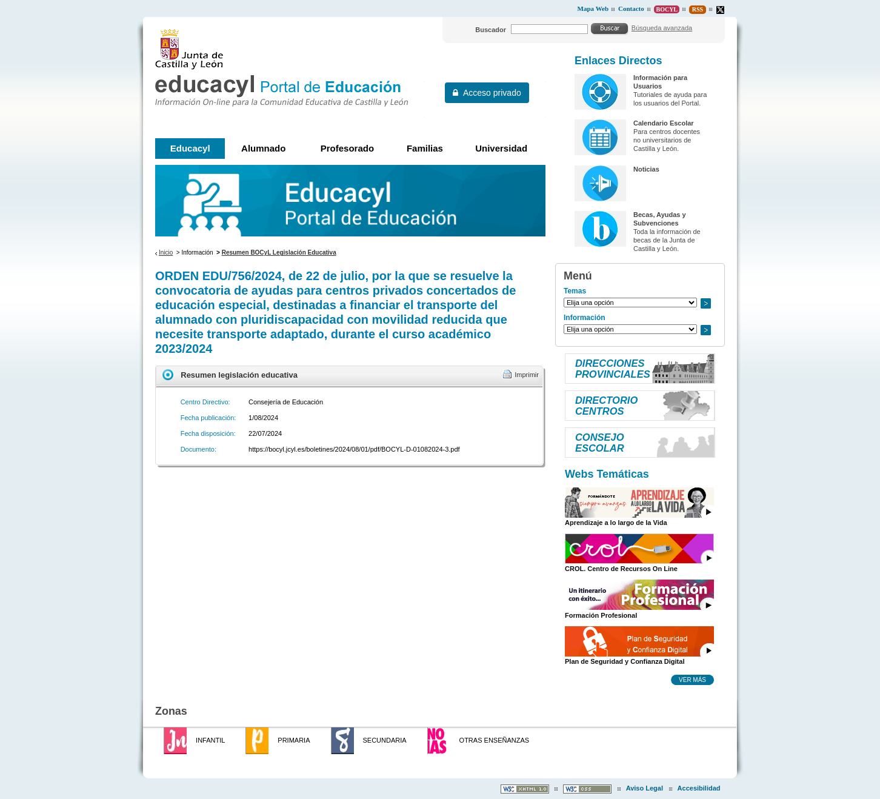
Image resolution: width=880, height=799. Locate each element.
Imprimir (527, 374)
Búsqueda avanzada (662, 28)
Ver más (692, 679)
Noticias (646, 169)
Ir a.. (705, 303)
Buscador (490, 29)
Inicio (166, 252)
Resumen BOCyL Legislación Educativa (279, 252)
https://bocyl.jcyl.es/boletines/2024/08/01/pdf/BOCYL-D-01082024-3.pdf (354, 449)
